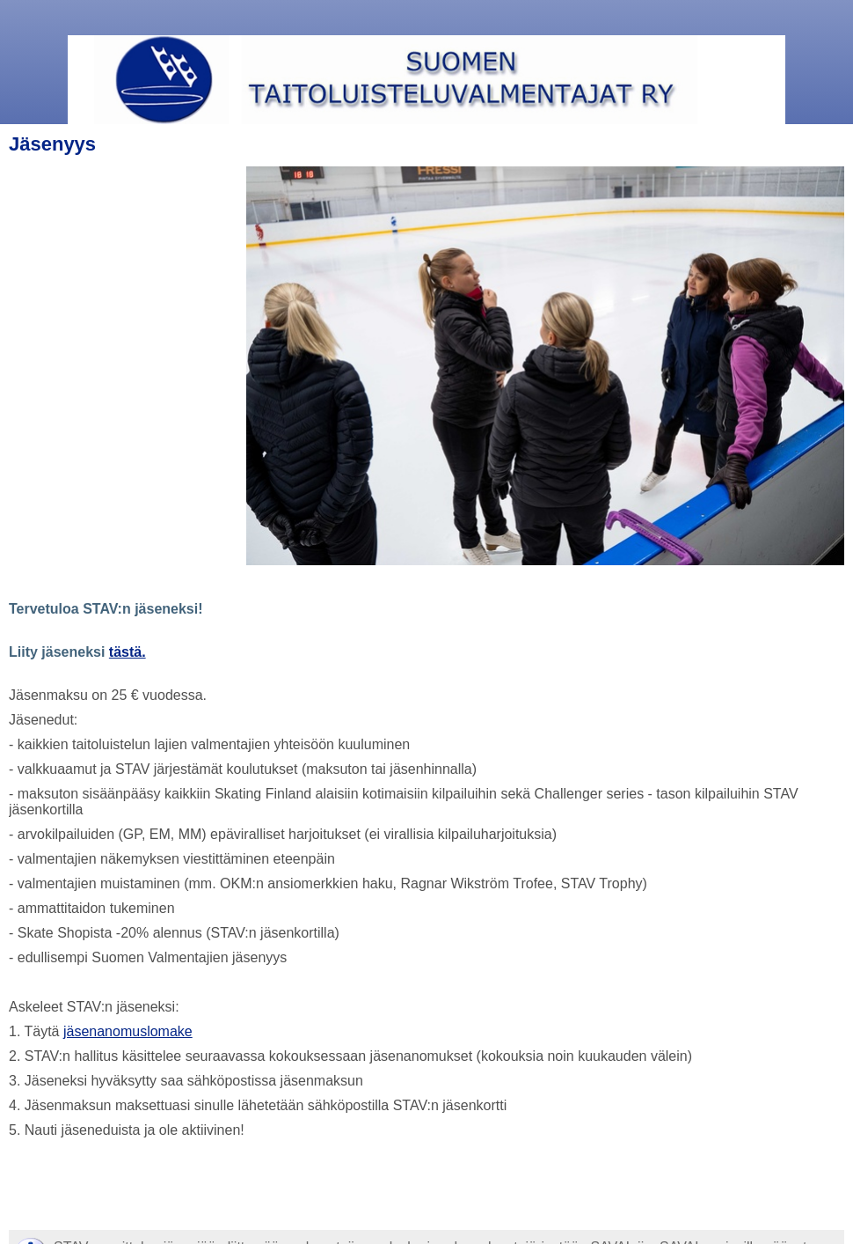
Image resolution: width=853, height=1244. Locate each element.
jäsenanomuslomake (128, 1031)
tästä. (127, 651)
